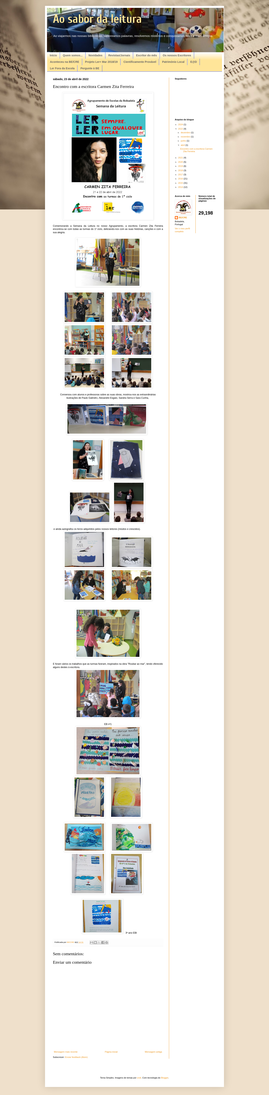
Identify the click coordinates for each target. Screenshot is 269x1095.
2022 (181, 129)
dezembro (186, 132)
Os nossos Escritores (177, 55)
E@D (193, 61)
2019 (181, 166)
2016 (181, 178)
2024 (181, 124)
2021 (181, 157)
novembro (186, 136)
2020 (181, 162)
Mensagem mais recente (65, 1052)
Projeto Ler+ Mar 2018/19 (101, 61)
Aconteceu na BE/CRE (64, 61)
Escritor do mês (146, 55)
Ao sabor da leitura (97, 19)
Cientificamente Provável (139, 61)
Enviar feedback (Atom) (76, 1057)
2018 (181, 170)
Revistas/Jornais (119, 55)
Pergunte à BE (89, 68)
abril (183, 145)
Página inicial (111, 1052)
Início (53, 55)
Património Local (173, 61)
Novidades (95, 55)
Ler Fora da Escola (62, 68)
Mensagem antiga (153, 1052)
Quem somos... (73, 55)
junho (184, 141)
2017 (181, 174)
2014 (181, 187)
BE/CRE (183, 217)
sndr (139, 1078)
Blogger (164, 1078)
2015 (181, 183)
